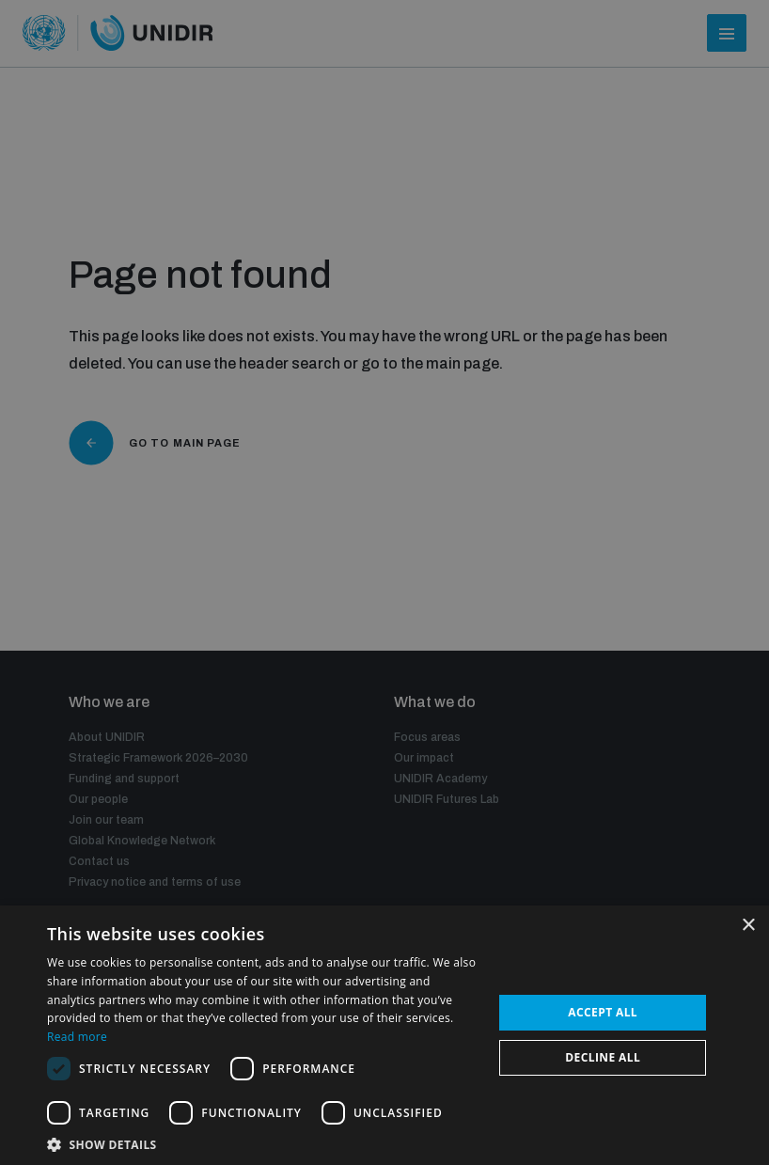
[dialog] (384, 582)
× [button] (748, 926)
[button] (263, 1143)
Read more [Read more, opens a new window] (77, 1037)
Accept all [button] (602, 1012)
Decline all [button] (602, 1057)
